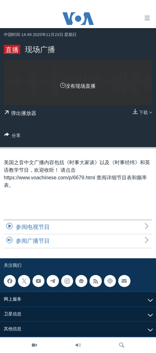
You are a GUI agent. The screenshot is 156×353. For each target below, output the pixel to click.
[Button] (12, 136)
